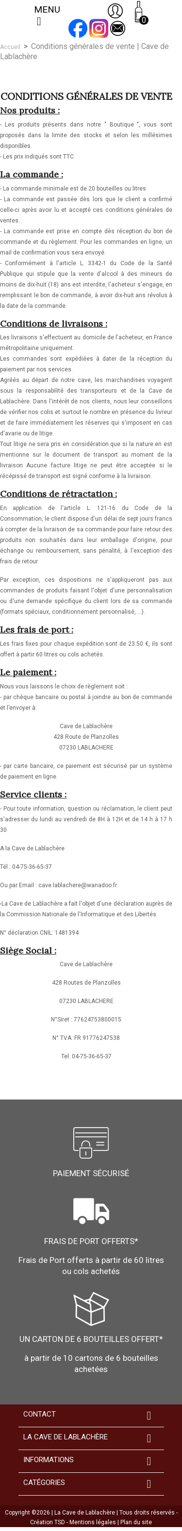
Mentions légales (93, 1522)
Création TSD (48, 1522)
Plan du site (136, 1522)
